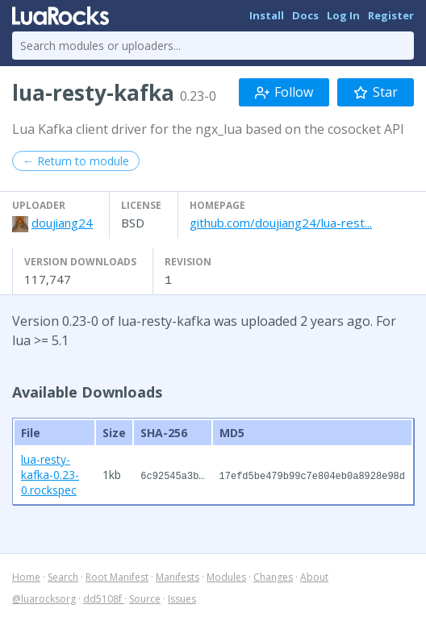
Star (375, 92)
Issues (182, 598)
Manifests (177, 576)
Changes (273, 576)
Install (266, 15)
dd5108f (103, 598)
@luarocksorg (44, 598)
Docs (305, 15)
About (314, 576)
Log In (343, 15)
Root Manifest (117, 576)
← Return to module (76, 161)
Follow (284, 92)
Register (391, 15)
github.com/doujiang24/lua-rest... (281, 223)
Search (63, 576)
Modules (226, 576)
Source (145, 598)
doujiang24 (62, 223)
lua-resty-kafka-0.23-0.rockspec (50, 474)
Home (26, 576)
